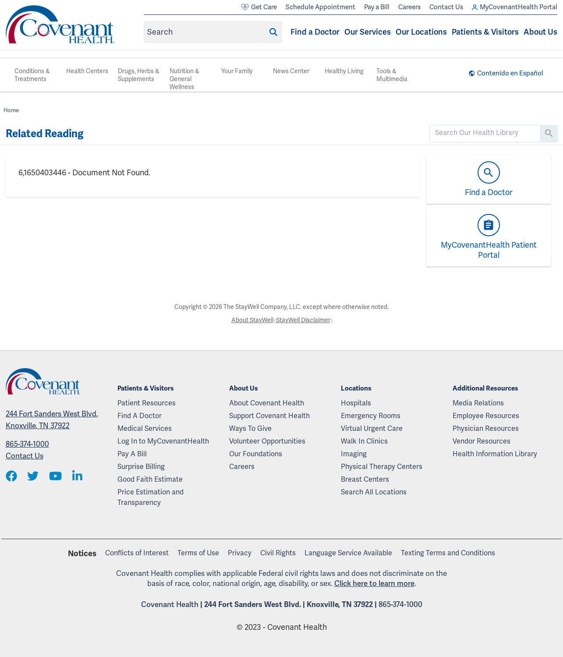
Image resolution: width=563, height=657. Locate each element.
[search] (485, 133)
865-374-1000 (27, 444)
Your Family (237, 71)
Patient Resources (146, 403)
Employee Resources (486, 415)
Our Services (367, 32)
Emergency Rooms (370, 415)
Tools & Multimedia (391, 75)
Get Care (259, 7)
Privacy (239, 553)
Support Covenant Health (269, 415)
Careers (409, 7)
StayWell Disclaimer (303, 320)
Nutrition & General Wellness (184, 79)
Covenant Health (169, 604)
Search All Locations (374, 492)
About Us (540, 32)
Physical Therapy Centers (381, 466)
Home (11, 110)
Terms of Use (198, 553)
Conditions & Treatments (32, 75)
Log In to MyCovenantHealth (163, 441)
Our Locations (421, 32)
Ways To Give (250, 428)
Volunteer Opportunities (267, 441)
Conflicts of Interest (137, 553)
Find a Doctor (315, 32)
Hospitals (356, 403)
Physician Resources (486, 428)
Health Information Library (495, 453)
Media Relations (478, 403)
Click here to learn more (374, 583)
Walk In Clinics (364, 441)
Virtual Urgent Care (372, 428)
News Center (291, 71)
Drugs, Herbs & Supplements (138, 75)
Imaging (354, 453)
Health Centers (87, 71)
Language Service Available (348, 553)
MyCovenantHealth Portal (514, 7)
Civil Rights (278, 553)
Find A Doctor (139, 415)
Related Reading (44, 133)
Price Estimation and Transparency (150, 497)
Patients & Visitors (485, 32)
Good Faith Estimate (150, 479)
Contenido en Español (510, 73)
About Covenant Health (266, 403)
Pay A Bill (132, 453)
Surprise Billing (141, 466)
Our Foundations (255, 453)
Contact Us (446, 7)
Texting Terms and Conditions (448, 553)
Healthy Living (344, 71)
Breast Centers (365, 479)
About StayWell (252, 320)
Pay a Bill (376, 7)
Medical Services (144, 428)
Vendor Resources (481, 441)
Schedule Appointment (320, 7)
